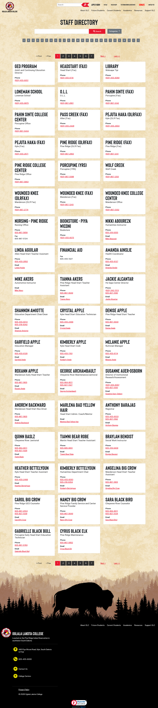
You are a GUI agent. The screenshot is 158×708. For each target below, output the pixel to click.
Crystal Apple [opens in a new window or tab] (65, 328)
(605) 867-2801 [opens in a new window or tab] (67, 103)
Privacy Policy (24, 690)
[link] (79, 704)
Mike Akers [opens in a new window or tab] (19, 290)
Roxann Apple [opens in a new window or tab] (20, 389)
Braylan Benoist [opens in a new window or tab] (111, 454)
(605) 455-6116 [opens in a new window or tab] (66, 78)
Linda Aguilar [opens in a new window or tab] (20, 268)
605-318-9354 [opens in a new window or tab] (66, 482)
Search (85, 5)
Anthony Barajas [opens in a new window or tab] (111, 425)
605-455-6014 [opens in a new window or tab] (21, 322)
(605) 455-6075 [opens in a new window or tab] (67, 238)
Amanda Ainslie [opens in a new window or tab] (111, 268)
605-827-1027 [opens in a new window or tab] (66, 385)
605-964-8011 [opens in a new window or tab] (66, 382)
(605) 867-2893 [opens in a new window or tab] (67, 154)
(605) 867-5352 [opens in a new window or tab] (112, 210)
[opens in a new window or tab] (141, 4)
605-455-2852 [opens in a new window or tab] (21, 261)
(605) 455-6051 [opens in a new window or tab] (21, 80)
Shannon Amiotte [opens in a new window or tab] (21, 331)
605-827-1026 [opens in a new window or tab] (21, 451)
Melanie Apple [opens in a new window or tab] (110, 360)
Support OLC (150, 10)
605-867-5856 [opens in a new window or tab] (21, 233)
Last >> (117, 56)
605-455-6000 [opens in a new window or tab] (22, 659)
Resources (138, 10)
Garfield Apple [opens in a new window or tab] (20, 360)
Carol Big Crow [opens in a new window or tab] (20, 520)
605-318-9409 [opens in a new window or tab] (111, 448)
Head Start (114, 5)
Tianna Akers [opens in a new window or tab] (65, 299)
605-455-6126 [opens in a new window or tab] (21, 353)
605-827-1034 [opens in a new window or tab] (111, 514)
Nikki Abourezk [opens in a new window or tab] (111, 239)
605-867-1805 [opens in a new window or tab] (21, 382)
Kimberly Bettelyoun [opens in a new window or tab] (68, 488)
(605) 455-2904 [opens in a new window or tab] (112, 126)
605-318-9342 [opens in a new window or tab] (21, 325)
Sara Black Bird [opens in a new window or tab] (111, 520)
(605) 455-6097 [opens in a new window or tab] (112, 385)
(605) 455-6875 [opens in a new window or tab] (22, 103)
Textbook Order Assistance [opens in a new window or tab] (128, 5)
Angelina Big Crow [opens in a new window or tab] (112, 488)
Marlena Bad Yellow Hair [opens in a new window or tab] (69, 422)
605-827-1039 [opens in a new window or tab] (21, 514)
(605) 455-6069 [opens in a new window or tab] (112, 78)
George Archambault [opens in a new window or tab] (68, 391)
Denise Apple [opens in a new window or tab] (110, 328)
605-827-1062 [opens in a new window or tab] (111, 419)
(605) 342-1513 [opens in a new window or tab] (112, 290)
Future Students (98, 10)
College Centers (22, 676)
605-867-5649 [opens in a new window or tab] (66, 293)
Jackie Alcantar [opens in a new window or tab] (111, 299)
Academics (127, 10)
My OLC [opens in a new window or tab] (105, 5)
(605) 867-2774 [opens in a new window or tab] (21, 210)
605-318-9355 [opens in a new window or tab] (111, 233)
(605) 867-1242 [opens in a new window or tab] (112, 103)
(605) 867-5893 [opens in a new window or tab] (22, 182)
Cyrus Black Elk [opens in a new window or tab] (66, 549)
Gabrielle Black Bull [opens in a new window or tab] (22, 551)
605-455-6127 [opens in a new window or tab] (111, 261)
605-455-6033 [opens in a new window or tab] (112, 416)
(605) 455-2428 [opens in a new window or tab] (67, 126)
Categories (113, 31)
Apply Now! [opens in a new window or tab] (95, 4)
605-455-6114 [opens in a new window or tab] (111, 353)
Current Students (114, 10)
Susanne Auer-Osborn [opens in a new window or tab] (113, 394)
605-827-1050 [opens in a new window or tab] (111, 388)
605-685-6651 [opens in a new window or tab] (66, 448)
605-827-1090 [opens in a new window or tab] (111, 293)
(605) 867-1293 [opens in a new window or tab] (112, 177)
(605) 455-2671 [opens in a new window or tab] (21, 154)
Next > (103, 56)
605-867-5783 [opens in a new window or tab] (21, 545)
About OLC (84, 10)
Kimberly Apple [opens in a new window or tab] (66, 360)
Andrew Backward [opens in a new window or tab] (22, 423)
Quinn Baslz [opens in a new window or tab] (19, 457)
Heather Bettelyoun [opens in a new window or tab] (22, 486)
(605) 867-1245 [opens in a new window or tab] (67, 205)
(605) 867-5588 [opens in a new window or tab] (67, 177)
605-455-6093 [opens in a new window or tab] (66, 480)
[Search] (70, 5)
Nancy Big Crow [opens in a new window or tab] (66, 520)
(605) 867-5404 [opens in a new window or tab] (22, 131)
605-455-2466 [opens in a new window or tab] (66, 322)
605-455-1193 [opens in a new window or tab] (66, 353)
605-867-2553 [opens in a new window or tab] (21, 511)
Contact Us (151, 5)
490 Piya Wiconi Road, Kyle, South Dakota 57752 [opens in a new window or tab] (32, 650)
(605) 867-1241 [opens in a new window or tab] (112, 154)
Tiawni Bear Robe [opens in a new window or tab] (67, 454)
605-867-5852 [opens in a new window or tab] (66, 543)
